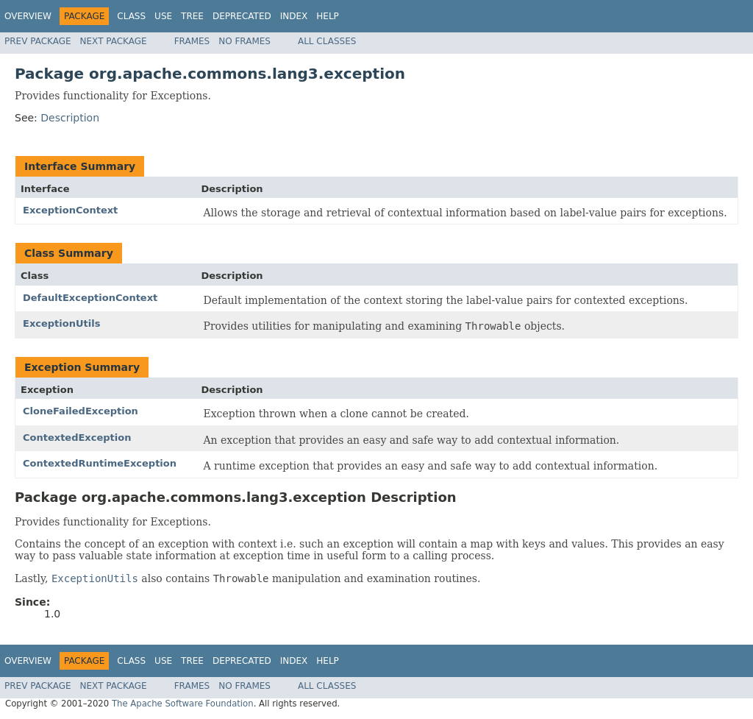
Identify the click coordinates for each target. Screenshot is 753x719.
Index (294, 16)
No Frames (244, 41)
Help (327, 16)
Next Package (113, 41)
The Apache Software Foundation (183, 703)
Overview (27, 16)
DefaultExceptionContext (90, 297)
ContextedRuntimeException (99, 463)
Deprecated (242, 16)
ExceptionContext (70, 210)
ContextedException (77, 437)
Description (69, 118)
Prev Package (37, 41)
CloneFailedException (80, 411)
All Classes (327, 41)
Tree (192, 16)
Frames (192, 41)
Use (163, 16)
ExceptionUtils (61, 323)
